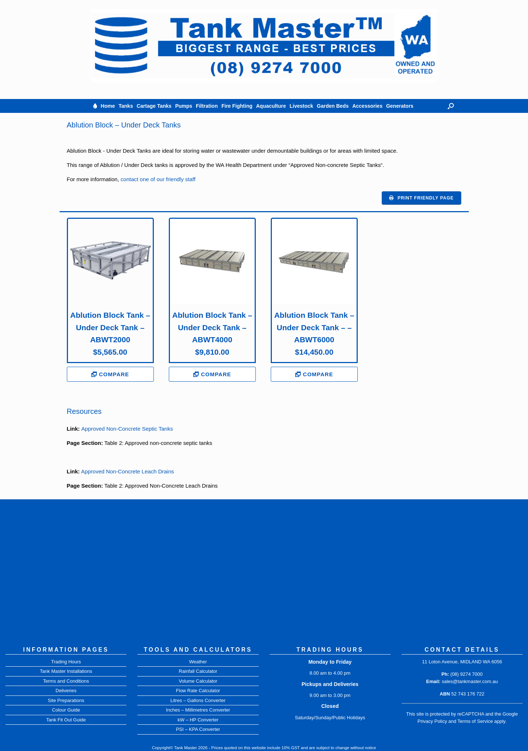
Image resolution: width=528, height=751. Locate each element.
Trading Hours (66, 661)
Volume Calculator (198, 681)
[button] (450, 106)
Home (108, 106)
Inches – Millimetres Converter (198, 710)
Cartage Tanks (154, 106)
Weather (198, 661)
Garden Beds (333, 106)
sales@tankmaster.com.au (470, 681)
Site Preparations (66, 700)
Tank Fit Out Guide (66, 720)
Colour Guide (66, 710)
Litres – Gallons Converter (197, 700)
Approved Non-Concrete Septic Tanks (127, 429)
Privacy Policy (432, 721)
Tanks (126, 106)
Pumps (183, 106)
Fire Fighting (236, 106)
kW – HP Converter (198, 720)
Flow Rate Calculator (198, 690)
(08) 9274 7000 (467, 674)
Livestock (301, 106)
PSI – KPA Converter (198, 729)
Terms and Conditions (66, 681)
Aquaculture (271, 106)
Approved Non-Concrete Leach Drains (127, 471)
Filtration (207, 106)
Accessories (367, 106)
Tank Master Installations (66, 671)
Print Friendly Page (425, 198)
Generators (400, 106)
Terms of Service (475, 721)
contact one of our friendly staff (158, 179)
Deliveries (66, 690)
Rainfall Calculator (198, 671)
